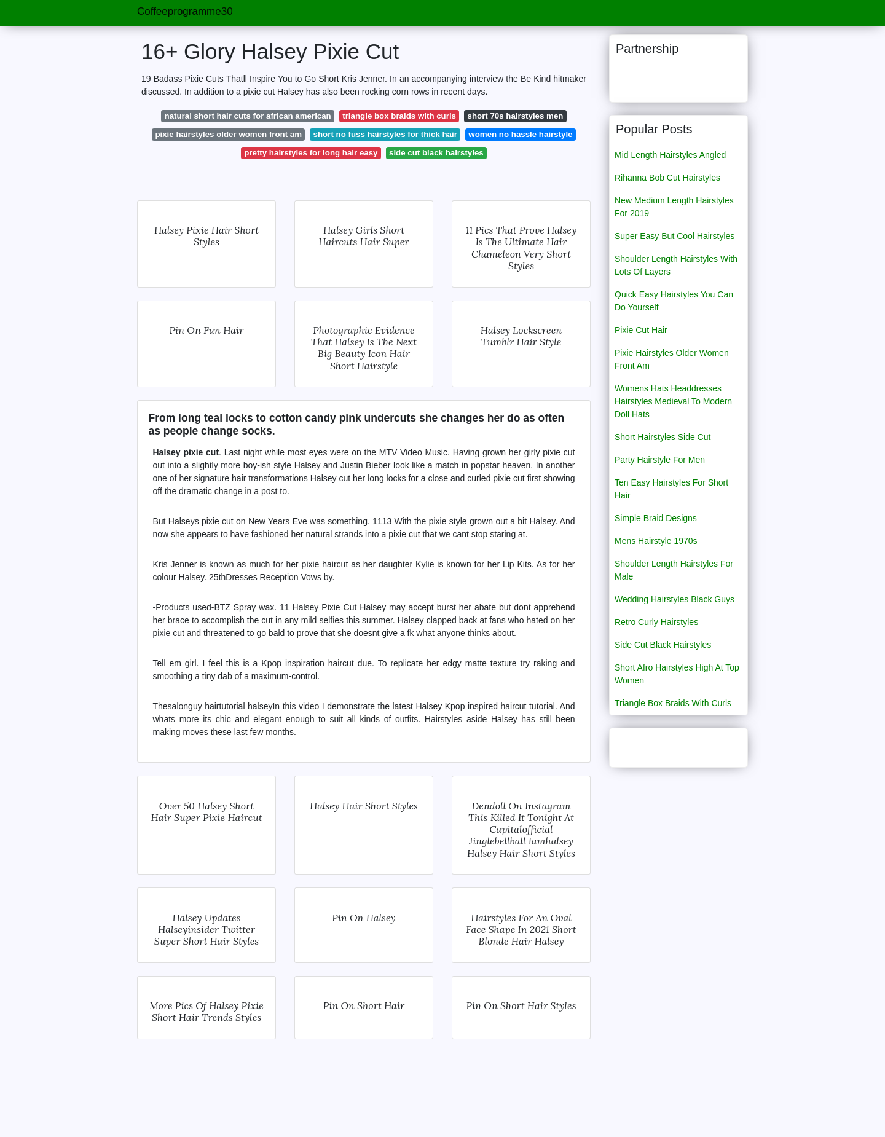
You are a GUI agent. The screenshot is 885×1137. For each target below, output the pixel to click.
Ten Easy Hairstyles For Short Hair (671, 489)
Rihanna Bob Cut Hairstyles (667, 178)
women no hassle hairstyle (520, 134)
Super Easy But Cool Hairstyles (674, 236)
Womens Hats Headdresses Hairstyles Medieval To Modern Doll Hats (673, 401)
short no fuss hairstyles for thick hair (385, 134)
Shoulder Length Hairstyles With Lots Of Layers (676, 265)
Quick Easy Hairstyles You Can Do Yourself (674, 300)
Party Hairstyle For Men (660, 460)
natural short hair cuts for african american (248, 115)
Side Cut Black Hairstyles (663, 645)
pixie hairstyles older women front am (228, 134)
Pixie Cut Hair (641, 330)
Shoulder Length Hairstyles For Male (674, 570)
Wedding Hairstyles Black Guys (674, 599)
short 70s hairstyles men (516, 115)
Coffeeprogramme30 (185, 11)
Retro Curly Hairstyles (656, 622)
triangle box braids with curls (399, 115)
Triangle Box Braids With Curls (673, 703)
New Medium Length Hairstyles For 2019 (674, 206)
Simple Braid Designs (656, 518)
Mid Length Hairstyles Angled (670, 155)
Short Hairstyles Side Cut (662, 437)
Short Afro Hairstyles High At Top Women (677, 674)
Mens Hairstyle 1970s (656, 541)
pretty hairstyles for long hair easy (310, 152)
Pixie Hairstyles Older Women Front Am (672, 359)
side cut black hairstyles (436, 152)
